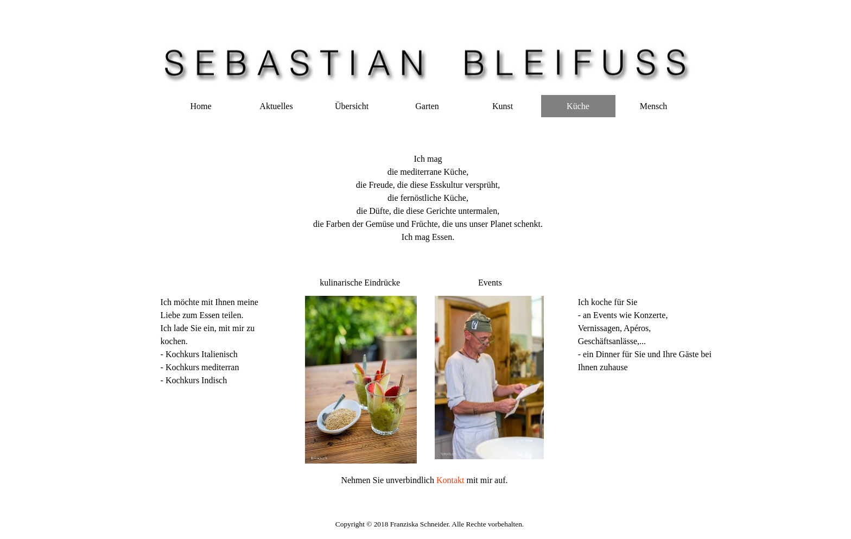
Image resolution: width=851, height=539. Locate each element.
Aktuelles (276, 106)
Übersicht (352, 106)
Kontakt (451, 480)
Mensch (654, 106)
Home (200, 106)
